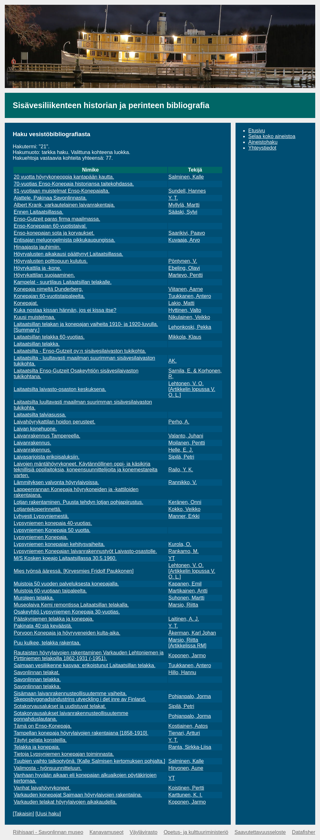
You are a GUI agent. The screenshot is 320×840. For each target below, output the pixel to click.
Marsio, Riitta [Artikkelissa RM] (187, 642)
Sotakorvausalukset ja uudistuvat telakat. (60, 706)
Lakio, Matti (181, 303)
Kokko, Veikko (184, 509)
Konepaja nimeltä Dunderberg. (48, 289)
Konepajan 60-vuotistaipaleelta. (49, 296)
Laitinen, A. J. (183, 619)
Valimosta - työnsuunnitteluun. (48, 768)
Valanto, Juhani (185, 435)
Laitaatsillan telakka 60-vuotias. (49, 337)
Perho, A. (178, 421)
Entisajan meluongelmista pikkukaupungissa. (64, 240)
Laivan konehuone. (35, 428)
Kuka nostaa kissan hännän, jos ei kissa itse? (65, 310)
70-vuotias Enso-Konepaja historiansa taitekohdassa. (74, 184)
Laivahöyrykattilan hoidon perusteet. (54, 421)
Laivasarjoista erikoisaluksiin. (46, 457)
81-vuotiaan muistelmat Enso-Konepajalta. (62, 191)
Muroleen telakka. (34, 598)
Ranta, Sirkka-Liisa (189, 747)
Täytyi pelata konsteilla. (40, 740)
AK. (172, 361)
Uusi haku (48, 813)
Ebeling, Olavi (184, 268)
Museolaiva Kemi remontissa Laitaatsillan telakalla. (71, 605)
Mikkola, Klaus (184, 337)
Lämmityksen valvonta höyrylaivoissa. (56, 482)
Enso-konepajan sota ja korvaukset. (54, 233)
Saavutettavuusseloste (260, 832)
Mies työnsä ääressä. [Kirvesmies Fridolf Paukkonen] (74, 571)
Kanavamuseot (107, 832)
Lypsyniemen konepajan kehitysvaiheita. (59, 544)
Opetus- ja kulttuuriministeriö (196, 832)
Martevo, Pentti (185, 275)
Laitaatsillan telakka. (37, 344)
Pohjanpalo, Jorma (189, 696)
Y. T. (173, 198)
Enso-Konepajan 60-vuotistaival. (50, 226)
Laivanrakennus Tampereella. (47, 435)
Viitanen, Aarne (185, 289)
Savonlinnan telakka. (37, 679)
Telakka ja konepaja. (37, 747)
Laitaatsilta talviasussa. (40, 414)
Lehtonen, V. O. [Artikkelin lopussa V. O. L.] (191, 389)
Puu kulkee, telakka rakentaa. (47, 642)
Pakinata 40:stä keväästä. (43, 626)
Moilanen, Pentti (186, 443)
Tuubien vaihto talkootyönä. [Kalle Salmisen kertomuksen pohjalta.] (89, 761)
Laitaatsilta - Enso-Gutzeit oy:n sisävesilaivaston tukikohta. (80, 351)
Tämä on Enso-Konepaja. (42, 726)
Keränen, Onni (184, 502)
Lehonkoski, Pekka (189, 327)
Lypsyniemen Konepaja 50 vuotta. (52, 530)
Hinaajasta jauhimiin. (37, 247)
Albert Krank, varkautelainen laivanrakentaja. (64, 205)
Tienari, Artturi (184, 733)
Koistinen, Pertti (186, 788)
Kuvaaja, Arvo (184, 240)
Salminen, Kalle (186, 177)
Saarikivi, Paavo (186, 233)
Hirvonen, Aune (185, 768)
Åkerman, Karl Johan (192, 633)
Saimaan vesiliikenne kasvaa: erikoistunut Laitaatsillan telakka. (85, 665)
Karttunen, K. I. (185, 795)
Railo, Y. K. (180, 469)
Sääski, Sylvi (182, 212)
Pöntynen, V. (182, 261)
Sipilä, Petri (181, 457)
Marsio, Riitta (183, 605)
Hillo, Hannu (182, 672)
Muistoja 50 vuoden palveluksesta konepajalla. (66, 583)
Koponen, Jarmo (187, 655)
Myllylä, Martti (184, 205)
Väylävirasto (143, 832)
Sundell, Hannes (187, 191)
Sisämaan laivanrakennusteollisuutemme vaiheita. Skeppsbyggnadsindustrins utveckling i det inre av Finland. (80, 696)
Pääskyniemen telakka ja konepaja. (54, 619)
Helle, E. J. (180, 450)
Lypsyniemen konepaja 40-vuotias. (53, 523)
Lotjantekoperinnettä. (37, 509)
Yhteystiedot (262, 148)
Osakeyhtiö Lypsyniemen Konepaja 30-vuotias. (67, 612)
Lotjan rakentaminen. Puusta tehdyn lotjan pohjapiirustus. (78, 502)
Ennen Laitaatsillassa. (38, 212)
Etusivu (256, 130)
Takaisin (23, 813)
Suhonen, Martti (186, 598)
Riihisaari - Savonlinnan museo (48, 832)
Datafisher (303, 832)
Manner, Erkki (184, 516)
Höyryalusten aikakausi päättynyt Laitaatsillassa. (68, 254)
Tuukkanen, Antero (189, 296)
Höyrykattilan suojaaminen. (44, 275)
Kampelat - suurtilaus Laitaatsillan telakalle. (63, 282)
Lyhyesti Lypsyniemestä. (41, 516)
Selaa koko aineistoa (271, 136)
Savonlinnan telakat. (37, 672)
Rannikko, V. (182, 482)
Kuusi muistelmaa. (34, 317)
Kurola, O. (179, 544)
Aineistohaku (263, 142)
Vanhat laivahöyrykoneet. (42, 788)
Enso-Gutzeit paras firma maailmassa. (57, 219)
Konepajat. (26, 303)
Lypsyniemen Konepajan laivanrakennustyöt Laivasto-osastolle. (85, 551)
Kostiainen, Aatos (188, 726)
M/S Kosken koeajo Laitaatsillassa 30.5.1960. (65, 558)
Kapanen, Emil (184, 583)
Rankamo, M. (183, 551)
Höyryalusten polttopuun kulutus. (51, 261)
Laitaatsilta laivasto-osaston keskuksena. (60, 389)
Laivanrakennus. (32, 443)
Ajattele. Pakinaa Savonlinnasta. (50, 198)
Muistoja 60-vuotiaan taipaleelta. (50, 590)
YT (171, 558)
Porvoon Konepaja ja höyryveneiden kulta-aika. (67, 633)
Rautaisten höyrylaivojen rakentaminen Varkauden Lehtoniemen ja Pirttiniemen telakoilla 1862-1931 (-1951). (89, 655)
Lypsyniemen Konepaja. (41, 537)
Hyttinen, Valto (184, 310)
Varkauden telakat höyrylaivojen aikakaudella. (65, 802)
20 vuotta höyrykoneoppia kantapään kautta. (64, 177)
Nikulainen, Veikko (189, 317)
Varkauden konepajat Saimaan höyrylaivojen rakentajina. (78, 795)
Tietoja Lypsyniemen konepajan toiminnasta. (64, 754)
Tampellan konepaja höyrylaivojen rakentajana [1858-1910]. (81, 733)
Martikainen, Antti (187, 590)
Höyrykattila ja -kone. (37, 268)
